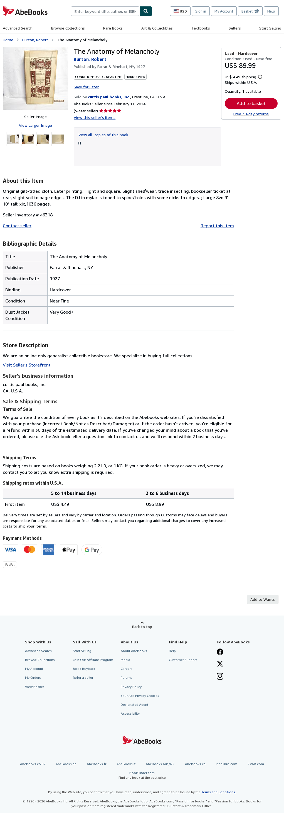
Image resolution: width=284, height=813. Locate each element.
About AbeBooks (134, 651)
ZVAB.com (256, 764)
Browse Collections (68, 28)
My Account (223, 11)
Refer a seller (83, 677)
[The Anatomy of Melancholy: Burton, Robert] (35, 78)
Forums (126, 677)
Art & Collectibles (157, 28)
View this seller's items (94, 117)
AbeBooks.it (126, 764)
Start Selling (270, 28)
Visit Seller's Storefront (27, 365)
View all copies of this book (103, 134)
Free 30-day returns (251, 113)
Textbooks (200, 28)
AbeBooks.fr (96, 764)
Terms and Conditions (218, 792)
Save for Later (86, 86)
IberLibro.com (226, 764)
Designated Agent (134, 704)
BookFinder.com (142, 775)
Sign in (200, 11)
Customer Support (183, 660)
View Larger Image (35, 125)
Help (271, 11)
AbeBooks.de (66, 764)
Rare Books (113, 28)
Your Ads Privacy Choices (140, 696)
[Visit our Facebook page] (220, 652)
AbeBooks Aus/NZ (160, 764)
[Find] (146, 11)
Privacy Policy (131, 687)
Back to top (142, 626)
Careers (126, 668)
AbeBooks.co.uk (32, 764)
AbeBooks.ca (195, 764)
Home (8, 39)
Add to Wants (262, 599)
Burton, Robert (35, 39)
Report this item (217, 225)
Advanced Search (18, 28)
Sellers (235, 28)
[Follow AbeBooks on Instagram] (220, 677)
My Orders (33, 677)
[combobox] (105, 11)
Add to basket (251, 103)
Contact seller (17, 225)
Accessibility (130, 713)
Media (125, 660)
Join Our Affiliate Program (93, 660)
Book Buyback (84, 668)
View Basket (34, 687)
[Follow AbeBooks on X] (220, 664)
